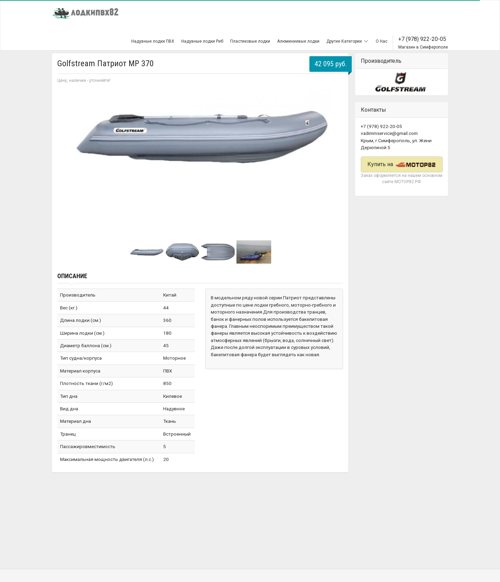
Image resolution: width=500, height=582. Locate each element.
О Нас (382, 41)
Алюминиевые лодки (298, 41)
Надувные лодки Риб (202, 41)
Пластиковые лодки (250, 41)
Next (334, 158)
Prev (66, 158)
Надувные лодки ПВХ (152, 41)
